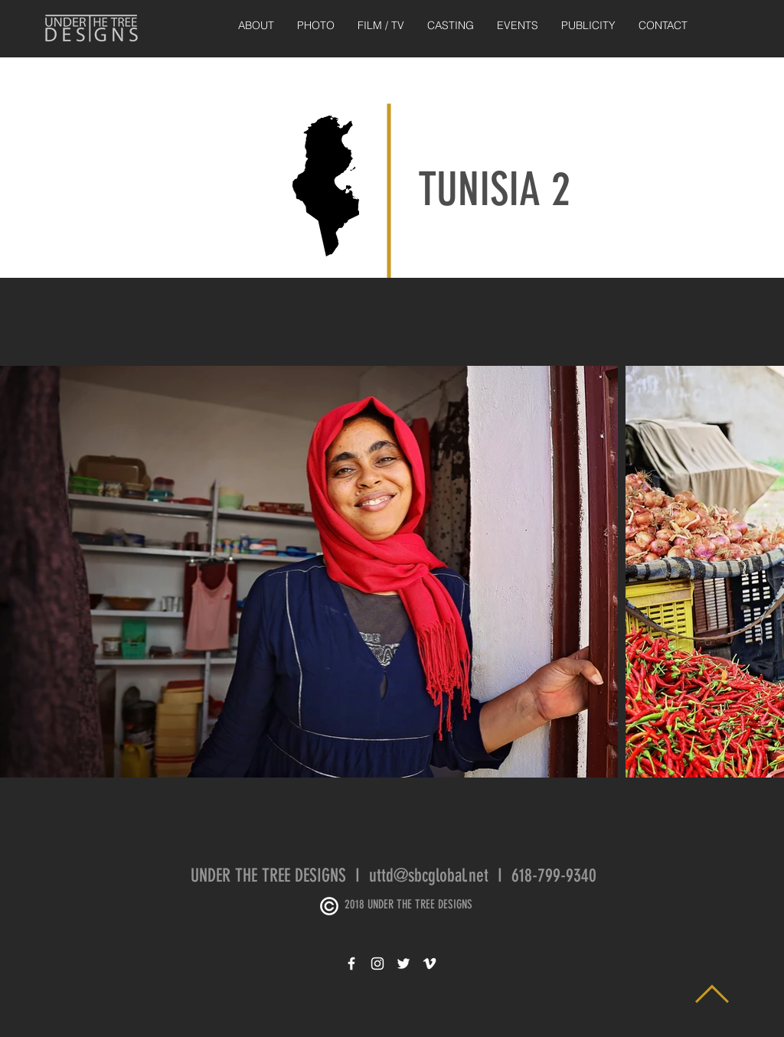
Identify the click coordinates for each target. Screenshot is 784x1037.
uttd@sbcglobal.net (428, 875)
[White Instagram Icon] (377, 963)
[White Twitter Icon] (403, 963)
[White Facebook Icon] (351, 963)
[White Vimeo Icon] (429, 963)
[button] (316, 26)
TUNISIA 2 (494, 189)
